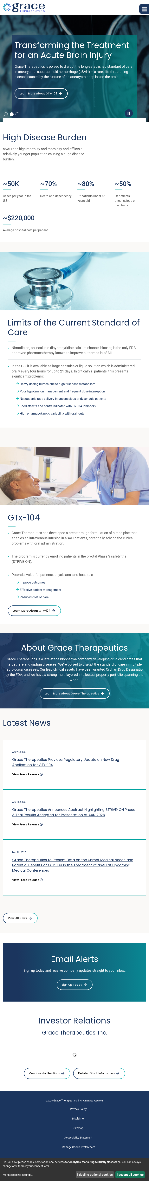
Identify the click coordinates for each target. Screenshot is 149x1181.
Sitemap (78, 1128)
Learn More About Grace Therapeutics (72, 695)
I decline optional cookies (95, 1175)
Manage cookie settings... (18, 1174)
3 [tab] (17, 114)
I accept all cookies (130, 1175)
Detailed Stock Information (96, 1074)
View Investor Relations (44, 1074)
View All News (17, 919)
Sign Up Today (72, 985)
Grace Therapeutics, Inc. (67, 1101)
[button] (144, 9)
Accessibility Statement (78, 1138)
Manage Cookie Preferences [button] (78, 1147)
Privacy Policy (78, 1109)
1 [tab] (6, 114)
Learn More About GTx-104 (38, 94)
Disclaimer (78, 1119)
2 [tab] (12, 114)
